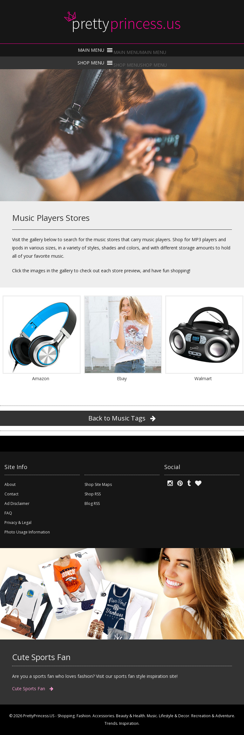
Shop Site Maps (98, 484)
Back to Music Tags (122, 418)
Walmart (203, 378)
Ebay (122, 378)
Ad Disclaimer (17, 503)
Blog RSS (92, 503)
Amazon (40, 378)
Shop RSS (93, 494)
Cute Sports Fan (32, 688)
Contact (11, 494)
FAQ (8, 513)
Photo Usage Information (27, 532)
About (10, 484)
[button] (139, 52)
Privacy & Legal (17, 522)
